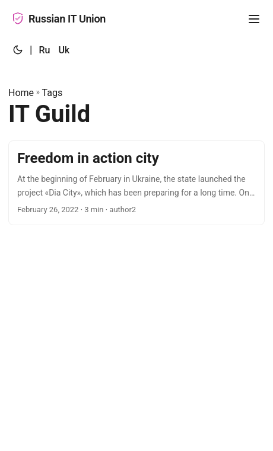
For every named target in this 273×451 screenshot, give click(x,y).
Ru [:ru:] (44, 50)
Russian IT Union (59, 18)
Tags (52, 92)
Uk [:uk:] (63, 50)
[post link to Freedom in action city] (136, 183)
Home (21, 92)
